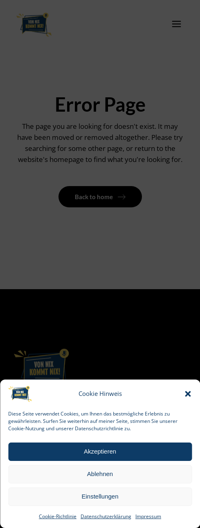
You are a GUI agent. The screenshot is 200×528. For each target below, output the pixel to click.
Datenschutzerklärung (106, 516)
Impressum (148, 516)
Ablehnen (100, 473)
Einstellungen (99, 496)
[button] (188, 394)
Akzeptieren (100, 451)
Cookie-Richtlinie (57, 516)
